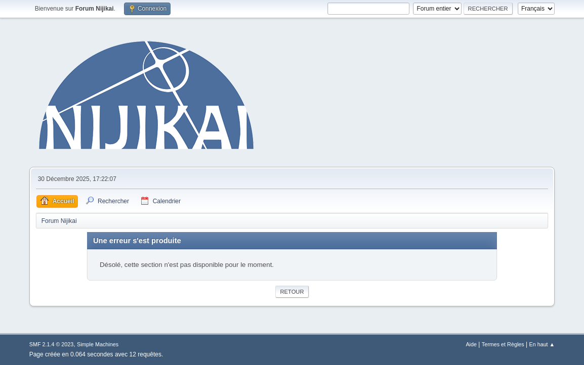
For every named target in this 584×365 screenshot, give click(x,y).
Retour (292, 292)
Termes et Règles (503, 344)
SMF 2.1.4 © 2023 (51, 344)
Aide (471, 344)
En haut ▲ (542, 344)
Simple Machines (97, 344)
